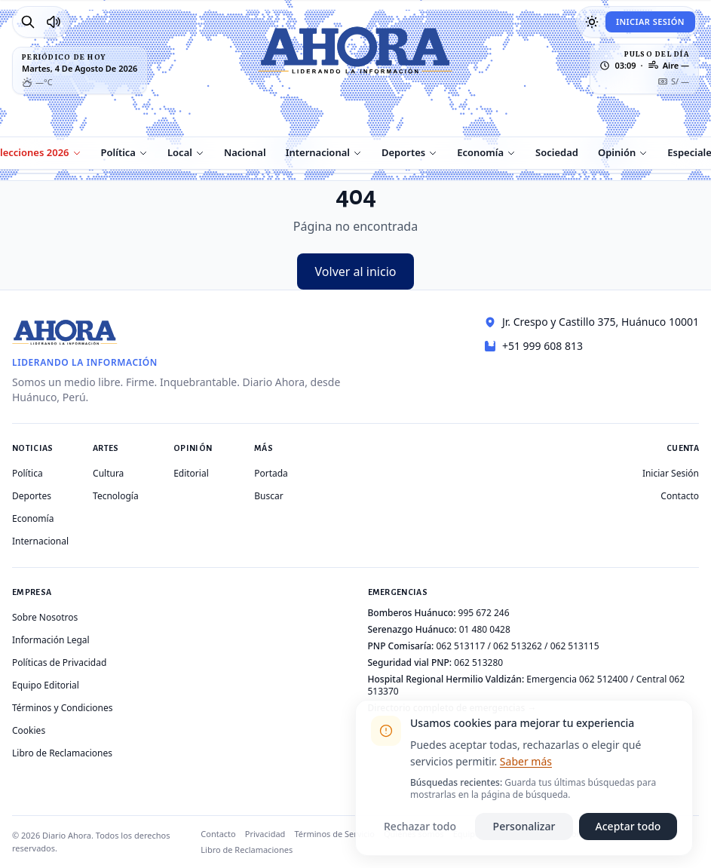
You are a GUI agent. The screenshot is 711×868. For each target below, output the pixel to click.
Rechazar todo (420, 826)
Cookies (28, 730)
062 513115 (574, 645)
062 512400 (603, 679)
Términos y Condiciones (62, 707)
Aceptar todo (628, 826)
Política (118, 152)
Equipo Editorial (45, 685)
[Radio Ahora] (53, 22)
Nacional (245, 152)
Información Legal (51, 639)
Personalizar (524, 826)
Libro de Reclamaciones (62, 753)
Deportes (403, 152)
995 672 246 (484, 612)
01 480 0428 (484, 629)
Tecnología (116, 495)
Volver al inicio (356, 271)
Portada (271, 473)
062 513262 (517, 645)
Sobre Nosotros (45, 617)
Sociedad (556, 152)
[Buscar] (28, 22)
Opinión (617, 152)
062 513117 (460, 645)
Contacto (679, 495)
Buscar (268, 495)
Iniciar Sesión (650, 21)
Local (179, 152)
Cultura (108, 473)
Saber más (526, 761)
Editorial (191, 473)
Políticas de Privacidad (59, 662)
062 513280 (478, 662)
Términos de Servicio (334, 833)
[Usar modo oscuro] (592, 22)
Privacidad (265, 833)
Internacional (318, 152)
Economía (480, 152)
